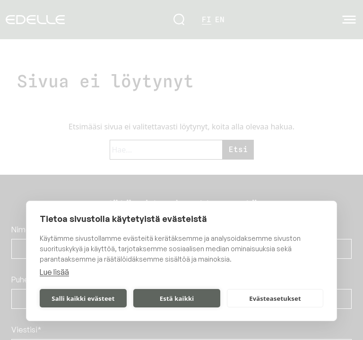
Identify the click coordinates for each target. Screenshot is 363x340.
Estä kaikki (177, 298)
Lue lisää (54, 272)
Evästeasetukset (275, 298)
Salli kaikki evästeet (83, 298)
